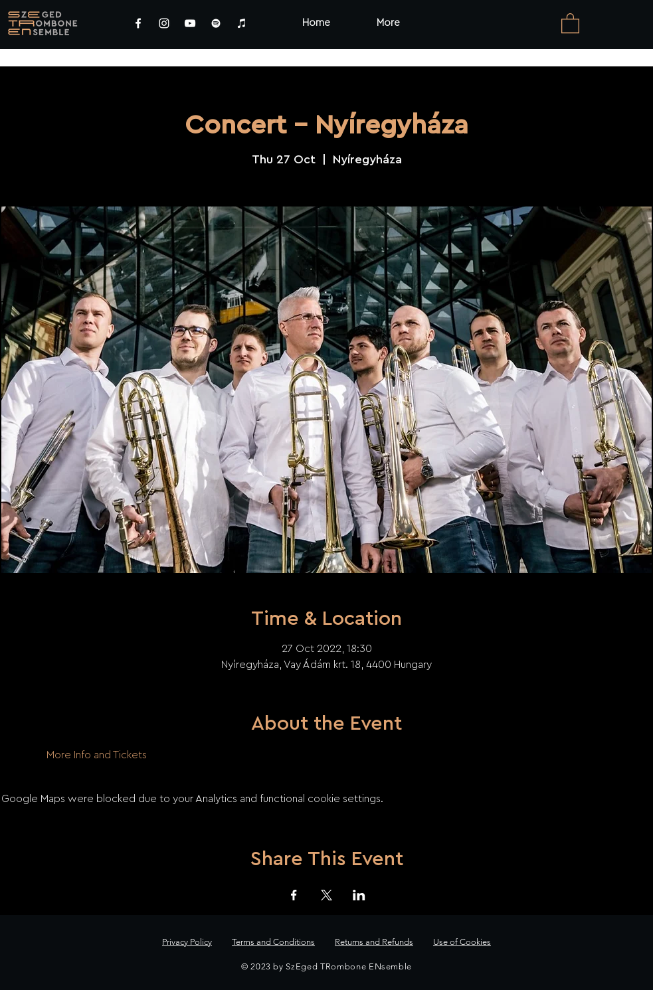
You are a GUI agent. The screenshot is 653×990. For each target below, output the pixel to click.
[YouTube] (190, 23)
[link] (570, 22)
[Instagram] (164, 23)
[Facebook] (138, 23)
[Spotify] (216, 23)
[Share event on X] (326, 895)
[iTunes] (241, 23)
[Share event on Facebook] (294, 895)
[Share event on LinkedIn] (359, 895)
